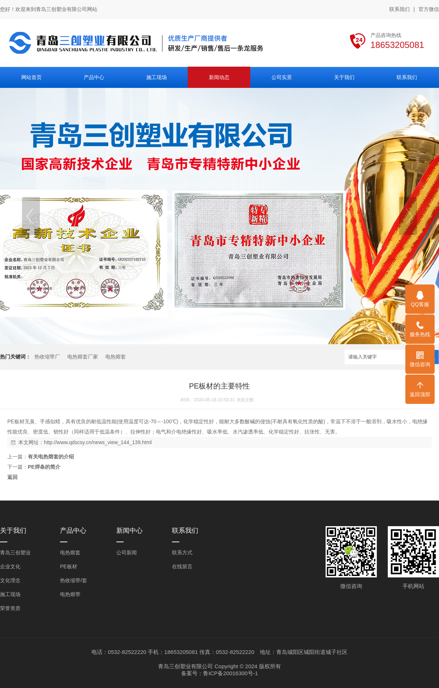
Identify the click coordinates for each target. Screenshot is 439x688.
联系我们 (399, 9)
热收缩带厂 (47, 357)
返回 (12, 477)
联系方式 (182, 552)
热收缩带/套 (73, 580)
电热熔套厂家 (82, 357)
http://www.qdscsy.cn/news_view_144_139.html (98, 442)
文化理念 (10, 580)
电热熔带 (70, 594)
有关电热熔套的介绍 (51, 457)
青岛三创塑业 (15, 552)
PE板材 (68, 566)
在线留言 (182, 566)
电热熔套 (115, 357)
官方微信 (429, 9)
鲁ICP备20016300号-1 (230, 673)
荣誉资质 (10, 608)
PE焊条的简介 (44, 467)
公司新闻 (126, 552)
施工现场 (10, 594)
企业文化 (10, 566)
